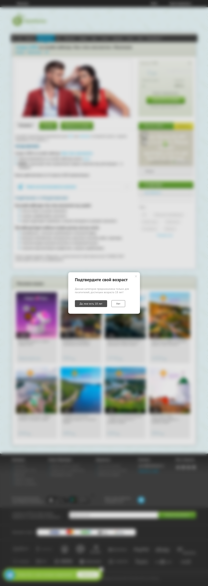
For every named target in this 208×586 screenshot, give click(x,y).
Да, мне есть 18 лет (91, 303)
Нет (118, 303)
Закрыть (136, 276)
